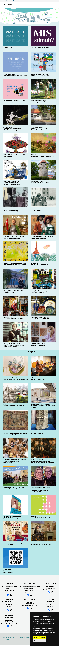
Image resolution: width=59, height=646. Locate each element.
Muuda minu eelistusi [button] (39, 640)
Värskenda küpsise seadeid (7, 0)
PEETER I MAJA (29, 599)
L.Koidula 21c (50, 604)
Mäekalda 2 (29, 602)
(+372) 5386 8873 (29, 590)
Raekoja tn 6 (50, 586)
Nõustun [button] (36, 637)
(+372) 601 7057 (49, 606)
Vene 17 (9, 588)
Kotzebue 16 (9, 620)
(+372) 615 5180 (9, 590)
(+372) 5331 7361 (50, 588)
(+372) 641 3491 (9, 622)
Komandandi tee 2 (29, 588)
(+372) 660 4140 (9, 606)
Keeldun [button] (43, 637)
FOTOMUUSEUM (50, 584)
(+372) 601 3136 (29, 604)
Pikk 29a (9, 604)
